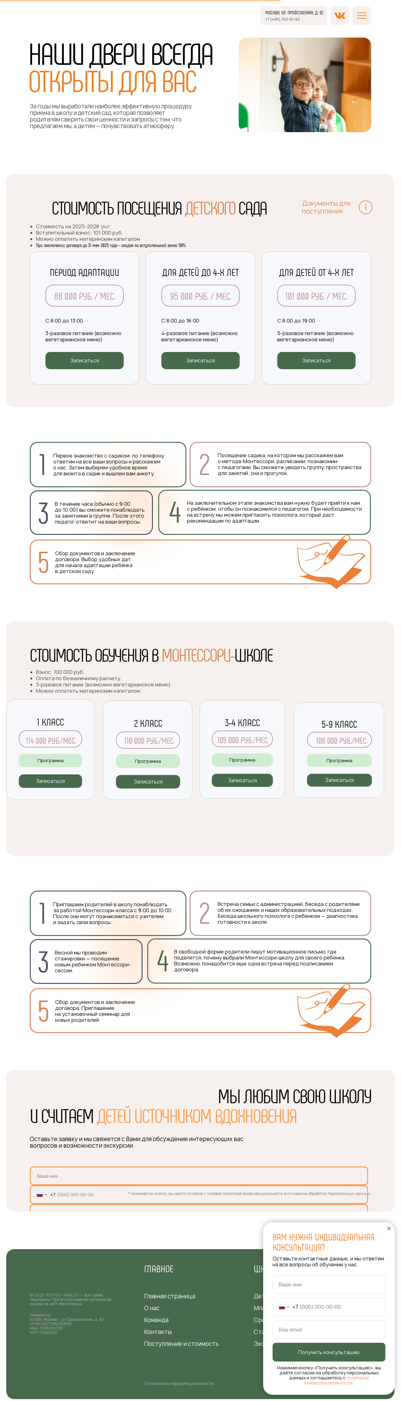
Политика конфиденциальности (179, 1383)
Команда (156, 1320)
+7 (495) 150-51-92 (282, 19)
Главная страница (169, 1296)
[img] (51, 22)
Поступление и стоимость (181, 1344)
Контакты (158, 1332)
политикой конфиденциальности (337, 1380)
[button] (84, 360)
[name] (199, 1175)
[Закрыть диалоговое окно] (389, 1228)
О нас (151, 1308)
